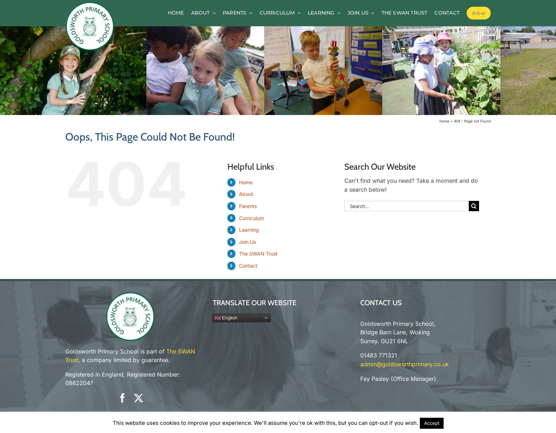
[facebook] (122, 397)
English (226, 317)
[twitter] (138, 397)
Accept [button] (431, 423)
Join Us (247, 242)
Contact (248, 266)
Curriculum (251, 218)
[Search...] (406, 206)
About (246, 194)
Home (245, 182)
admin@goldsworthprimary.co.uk (404, 364)
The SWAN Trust (258, 254)
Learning (249, 230)
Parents (248, 206)
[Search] (474, 206)
